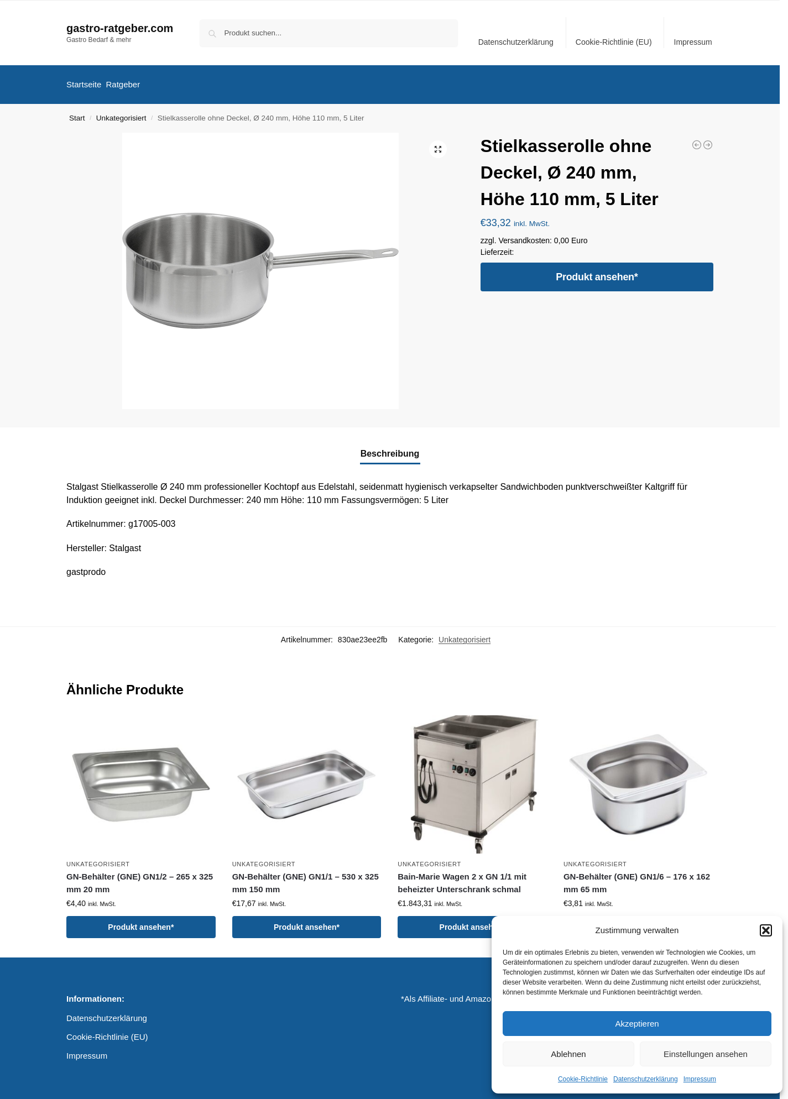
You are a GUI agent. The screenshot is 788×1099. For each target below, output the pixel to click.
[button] (765, 930)
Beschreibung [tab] (390, 448)
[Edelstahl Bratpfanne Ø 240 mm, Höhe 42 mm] (707, 139)
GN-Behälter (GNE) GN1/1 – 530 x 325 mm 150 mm (305, 878)
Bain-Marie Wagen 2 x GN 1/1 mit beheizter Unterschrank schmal (462, 878)
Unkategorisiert (121, 113)
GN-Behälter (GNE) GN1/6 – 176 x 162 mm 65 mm (636, 878)
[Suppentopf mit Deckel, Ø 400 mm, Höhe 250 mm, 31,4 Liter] (696, 139)
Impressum (699, 1079)
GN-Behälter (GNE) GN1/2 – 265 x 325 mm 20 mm (139, 878)
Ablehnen (568, 1054)
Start (77, 113)
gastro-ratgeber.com (119, 28)
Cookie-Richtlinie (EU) (614, 42)
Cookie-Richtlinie (583, 1079)
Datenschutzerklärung (645, 1079)
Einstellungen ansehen (706, 1054)
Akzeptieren (637, 1023)
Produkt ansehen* (597, 272)
